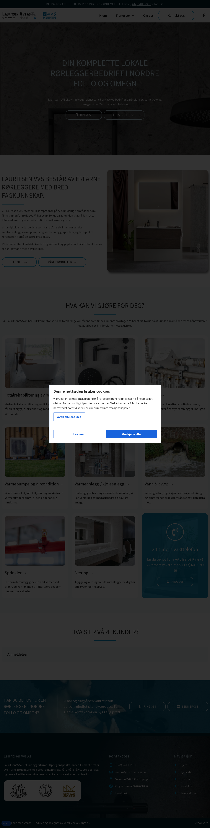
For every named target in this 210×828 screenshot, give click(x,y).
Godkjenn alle (131, 434)
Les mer (78, 434)
